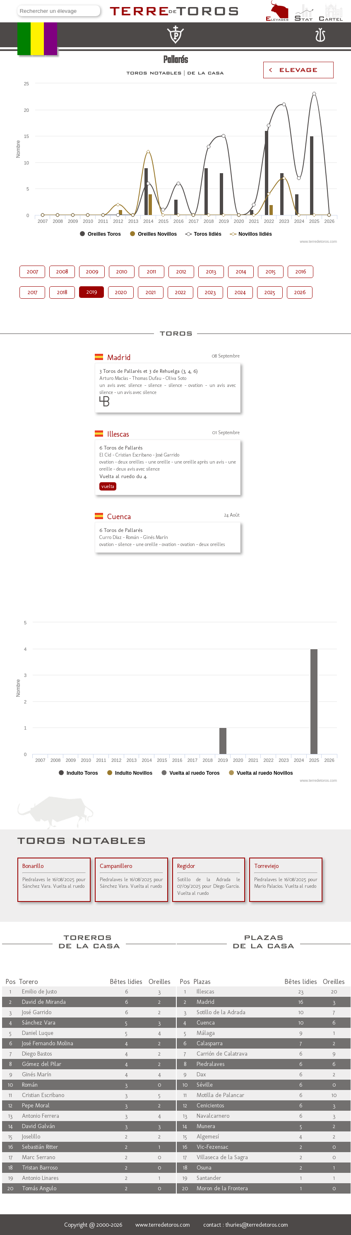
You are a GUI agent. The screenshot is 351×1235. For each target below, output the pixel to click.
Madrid (119, 357)
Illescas (118, 434)
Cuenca (119, 516)
